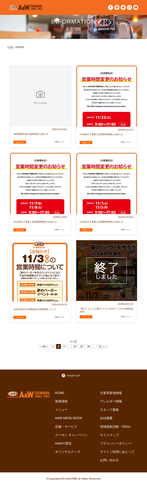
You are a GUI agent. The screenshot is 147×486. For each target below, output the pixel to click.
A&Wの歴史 (63, 444)
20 (81, 347)
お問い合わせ (109, 461)
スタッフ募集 (109, 411)
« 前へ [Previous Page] (44, 347)
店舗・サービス (66, 428)
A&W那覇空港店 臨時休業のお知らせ (30, 135)
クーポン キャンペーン (71, 436)
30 (88, 347)
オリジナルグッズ (67, 453)
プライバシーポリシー (115, 444)
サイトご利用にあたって (117, 453)
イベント (86, 318)
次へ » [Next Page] (102, 347)
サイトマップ (109, 436)
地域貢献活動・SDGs (115, 428)
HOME (11, 47)
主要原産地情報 (111, 394)
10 (74, 347)
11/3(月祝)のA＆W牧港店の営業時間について (34, 310)
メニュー (61, 411)
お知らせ (20, 143)
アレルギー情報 (111, 402)
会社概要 (106, 419)
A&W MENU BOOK (68, 419)
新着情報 (61, 402)
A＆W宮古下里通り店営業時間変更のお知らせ (101, 135)
